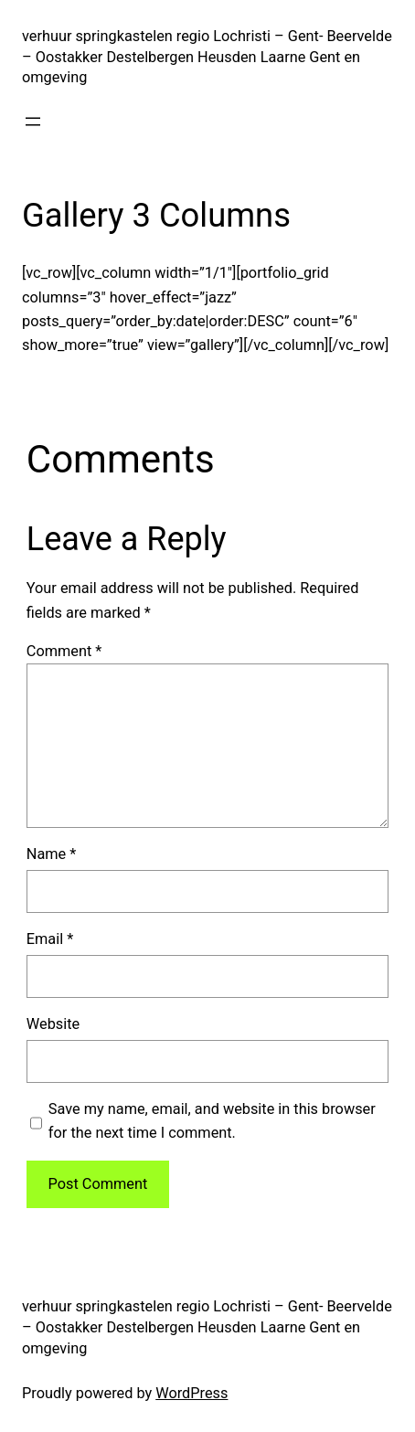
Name (52, 854)
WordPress (191, 1393)
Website (53, 1024)
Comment (64, 651)
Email (50, 939)
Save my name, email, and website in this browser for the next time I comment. (212, 1120)
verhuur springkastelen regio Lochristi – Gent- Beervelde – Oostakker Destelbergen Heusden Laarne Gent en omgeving (207, 57)
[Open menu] (33, 122)
